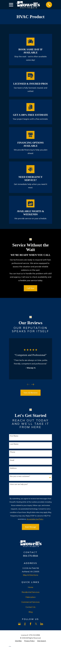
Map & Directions (30, 575)
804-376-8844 (30, 555)
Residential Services (30, 592)
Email (12, 460)
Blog (31, 612)
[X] (36, 624)
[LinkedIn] (41, 624)
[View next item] (32, 384)
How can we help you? (19, 484)
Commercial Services (30, 602)
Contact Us (30, 607)
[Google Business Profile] (19, 624)
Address (13, 468)
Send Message (30, 527)
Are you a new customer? (20, 476)
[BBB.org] (25, 624)
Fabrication (31, 597)
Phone (12, 452)
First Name (14, 436)
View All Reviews (30, 393)
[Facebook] (30, 624)
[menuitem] (18, 640)
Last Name (14, 444)
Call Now (30, 288)
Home (30, 587)
